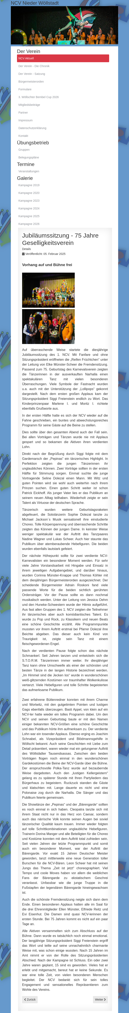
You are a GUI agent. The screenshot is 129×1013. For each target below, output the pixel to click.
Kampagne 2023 (29, 200)
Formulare (25, 89)
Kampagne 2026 (29, 224)
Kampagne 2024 (29, 208)
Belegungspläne (28, 157)
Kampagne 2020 (29, 193)
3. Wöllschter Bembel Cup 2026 (38, 97)
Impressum (25, 120)
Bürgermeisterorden (31, 81)
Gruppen (23, 149)
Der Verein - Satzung (31, 73)
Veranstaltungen (28, 171)
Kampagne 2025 (29, 216)
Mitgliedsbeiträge (29, 104)
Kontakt (23, 135)
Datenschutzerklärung (32, 128)
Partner (23, 112)
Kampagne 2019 (29, 185)
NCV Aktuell (26, 58)
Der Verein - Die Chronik (34, 66)
